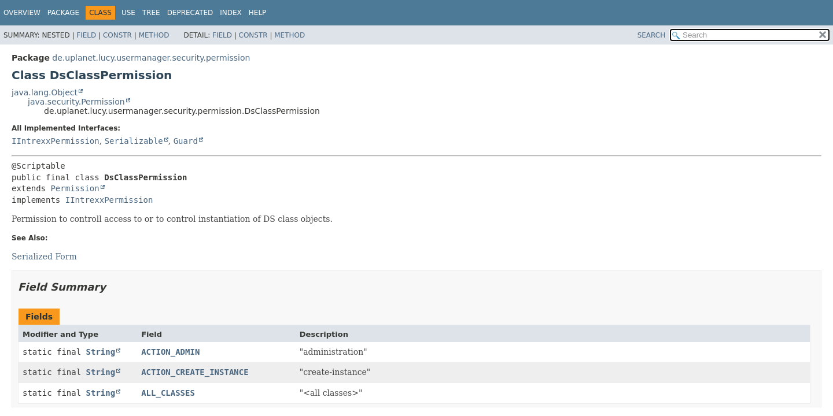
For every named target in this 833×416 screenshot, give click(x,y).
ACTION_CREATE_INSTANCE (194, 372)
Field (86, 35)
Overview (21, 13)
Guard (186, 141)
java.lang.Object (45, 92)
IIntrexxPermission (55, 141)
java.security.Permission (76, 101)
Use (128, 13)
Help (258, 13)
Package (63, 13)
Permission (74, 188)
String (101, 351)
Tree (151, 13)
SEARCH (651, 35)
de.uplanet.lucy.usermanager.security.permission (151, 57)
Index (231, 13)
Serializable (134, 141)
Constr (117, 35)
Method (154, 35)
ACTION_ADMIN (170, 351)
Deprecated (190, 13)
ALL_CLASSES (168, 393)
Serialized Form (44, 256)
